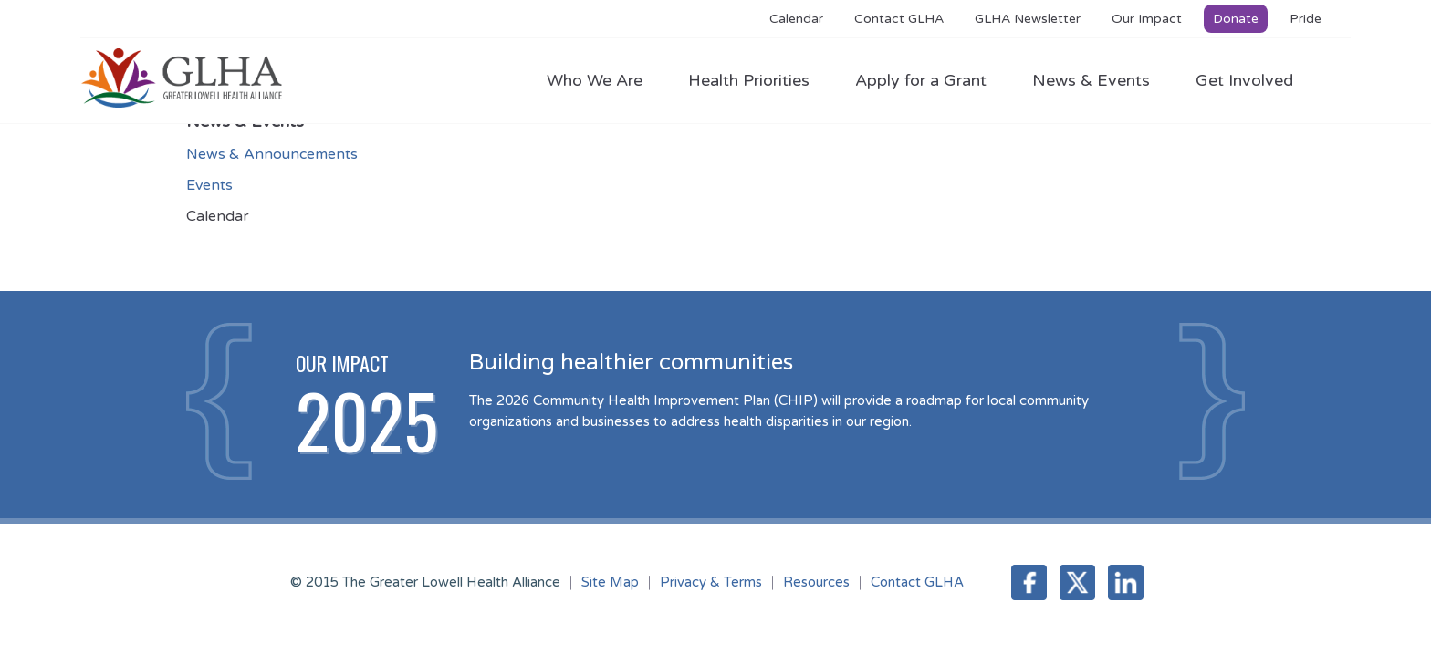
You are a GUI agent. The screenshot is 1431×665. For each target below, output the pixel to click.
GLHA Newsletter (1028, 18)
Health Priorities (758, 80)
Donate (1236, 18)
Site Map (610, 582)
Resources (816, 582)
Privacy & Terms (711, 582)
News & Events (1100, 80)
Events (209, 185)
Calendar (796, 18)
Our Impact (1147, 18)
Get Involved (1244, 80)
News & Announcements (272, 154)
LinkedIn (1126, 582)
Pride (1305, 18)
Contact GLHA (899, 18)
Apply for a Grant (930, 80)
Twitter (1077, 582)
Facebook (1029, 582)
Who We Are (604, 80)
